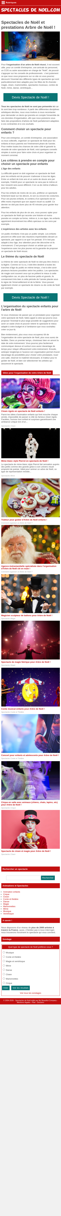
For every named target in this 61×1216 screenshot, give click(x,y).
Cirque (6, 894)
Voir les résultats (20, 988)
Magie (6, 904)
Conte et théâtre (10, 899)
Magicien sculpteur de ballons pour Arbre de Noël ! (26, 615)
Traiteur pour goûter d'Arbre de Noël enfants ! (24, 520)
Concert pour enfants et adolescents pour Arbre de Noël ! (30, 755)
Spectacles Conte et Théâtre (12, 712)
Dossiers (40, 1002)
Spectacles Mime (8, 476)
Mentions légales (23, 1002)
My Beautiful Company (48, 1000)
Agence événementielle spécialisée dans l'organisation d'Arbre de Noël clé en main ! (28, 567)
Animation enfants (11, 892)
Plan (33, 1002)
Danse (6, 901)
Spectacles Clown (8, 426)
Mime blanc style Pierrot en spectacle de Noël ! (24, 461)
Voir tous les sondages (30, 993)
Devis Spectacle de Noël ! (30, 97)
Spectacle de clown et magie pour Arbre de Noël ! (26, 851)
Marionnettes (9, 906)
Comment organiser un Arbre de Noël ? (17, 523)
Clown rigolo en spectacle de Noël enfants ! (23, 411)
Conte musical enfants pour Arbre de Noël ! (23, 709)
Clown (6, 896)
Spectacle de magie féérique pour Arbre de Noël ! (26, 662)
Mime (5, 909)
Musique (7, 911)
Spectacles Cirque (8, 808)
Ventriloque (8, 913)
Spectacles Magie (8, 619)
